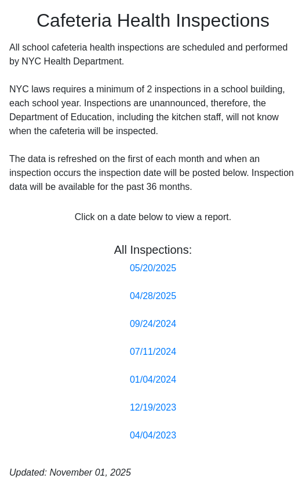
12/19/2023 (153, 407)
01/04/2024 (153, 379)
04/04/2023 (153, 435)
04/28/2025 (153, 296)
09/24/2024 (153, 324)
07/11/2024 (153, 352)
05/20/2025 (153, 268)
